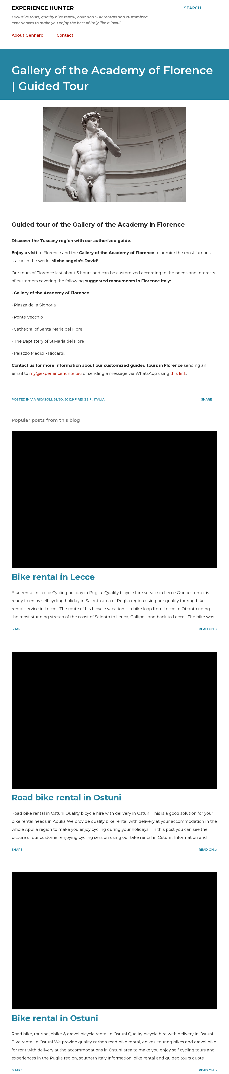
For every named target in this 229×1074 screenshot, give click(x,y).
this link (178, 373)
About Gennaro (27, 35)
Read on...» (208, 629)
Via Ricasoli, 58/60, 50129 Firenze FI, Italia (67, 399)
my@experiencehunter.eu (55, 373)
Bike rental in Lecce (53, 577)
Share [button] (206, 399)
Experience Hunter (43, 8)
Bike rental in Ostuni (55, 1018)
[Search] (192, 8)
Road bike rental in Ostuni (66, 797)
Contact (65, 35)
